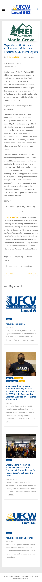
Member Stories (11, 381)
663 (11, 256)
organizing (19, 256)
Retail (7, 260)
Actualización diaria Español (19, 538)
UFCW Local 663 (12, 57)
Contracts (18, 378)
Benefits (9, 378)
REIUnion (29, 256)
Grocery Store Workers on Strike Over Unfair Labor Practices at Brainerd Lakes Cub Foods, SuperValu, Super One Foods (21, 470)
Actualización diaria (15, 324)
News (8, 319)
